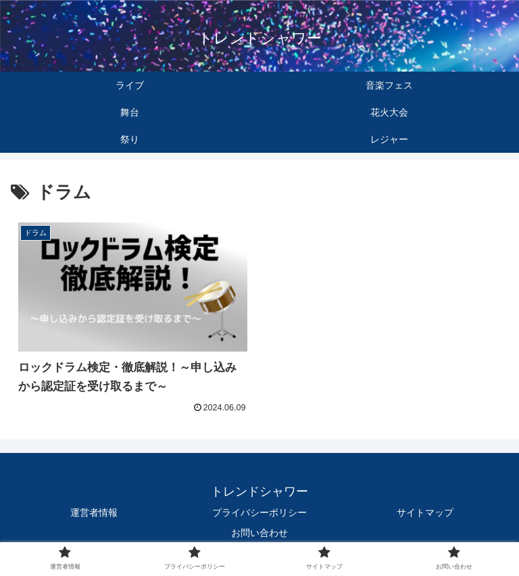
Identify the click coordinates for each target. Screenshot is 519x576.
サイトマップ (425, 512)
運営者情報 (94, 512)
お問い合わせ (259, 532)
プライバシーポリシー (259, 512)
